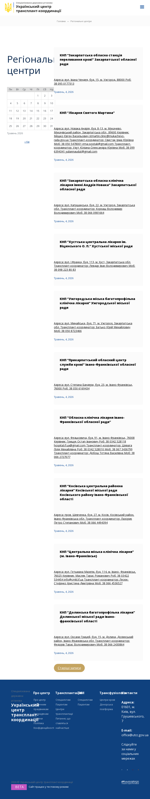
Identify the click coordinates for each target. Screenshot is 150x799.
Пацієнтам (61, 704)
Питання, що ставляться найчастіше (63, 723)
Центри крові (107, 699)
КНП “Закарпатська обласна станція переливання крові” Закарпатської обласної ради (98, 59)
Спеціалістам (63, 699)
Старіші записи (69, 668)
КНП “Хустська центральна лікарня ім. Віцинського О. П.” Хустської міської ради (96, 244)
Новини (38, 718)
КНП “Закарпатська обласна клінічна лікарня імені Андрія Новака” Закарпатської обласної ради (98, 185)
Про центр (40, 699)
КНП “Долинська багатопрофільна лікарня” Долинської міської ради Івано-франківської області (97, 616)
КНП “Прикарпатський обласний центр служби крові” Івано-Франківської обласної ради (98, 364)
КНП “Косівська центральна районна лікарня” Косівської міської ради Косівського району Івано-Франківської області (94, 492)
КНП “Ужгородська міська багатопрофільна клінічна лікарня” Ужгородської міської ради (97, 303)
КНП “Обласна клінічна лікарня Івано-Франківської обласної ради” (92, 419)
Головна (61, 21)
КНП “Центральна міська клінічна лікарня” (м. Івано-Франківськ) (97, 554)
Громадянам (41, 714)
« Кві (26, 142)
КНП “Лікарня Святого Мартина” (87, 113)
